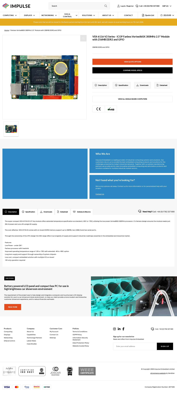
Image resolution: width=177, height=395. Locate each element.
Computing (8, 15)
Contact (128, 15)
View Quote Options (132, 62)
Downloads (142, 85)
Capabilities (31, 335)
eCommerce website (158, 373)
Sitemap (53, 338)
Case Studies (32, 344)
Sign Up (165, 346)
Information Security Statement (80, 339)
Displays (28, 15)
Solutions (87, 15)
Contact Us (100, 194)
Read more (12, 307)
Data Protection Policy (81, 343)
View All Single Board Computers (132, 99)
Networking (48, 15)
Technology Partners (34, 338)
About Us (106, 15)
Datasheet (162, 85)
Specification (121, 85)
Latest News (31, 341)
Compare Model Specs (132, 70)
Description (101, 85)
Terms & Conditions (80, 332)
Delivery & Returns (82, 212)
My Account (54, 332)
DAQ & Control (67, 15)
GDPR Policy (77, 335)
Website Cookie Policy (81, 346)
